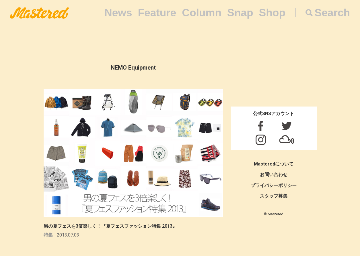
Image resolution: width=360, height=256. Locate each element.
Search (332, 13)
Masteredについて (273, 164)
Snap (240, 13)
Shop (272, 13)
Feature (157, 13)
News (118, 13)
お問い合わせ (273, 174)
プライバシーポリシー (274, 185)
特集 (48, 235)
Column (201, 13)
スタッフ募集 (273, 196)
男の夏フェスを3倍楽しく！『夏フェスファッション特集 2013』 (110, 226)
